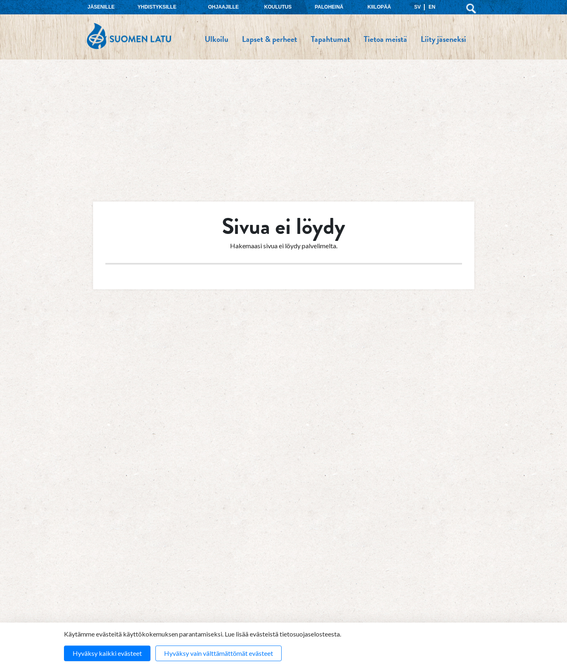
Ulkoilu (216, 39)
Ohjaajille (223, 7)
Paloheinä (329, 7)
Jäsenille (101, 7)
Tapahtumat (330, 39)
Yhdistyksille (157, 7)
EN (431, 7)
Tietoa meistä (385, 39)
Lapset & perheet (269, 39)
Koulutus (278, 7)
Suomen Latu (129, 36)
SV (417, 7)
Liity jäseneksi (443, 39)
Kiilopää (379, 7)
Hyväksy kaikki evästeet (107, 653)
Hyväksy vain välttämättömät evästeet (218, 653)
